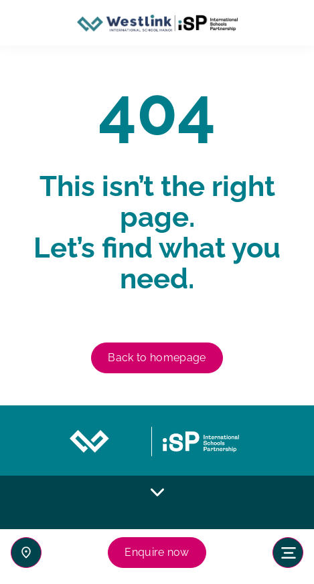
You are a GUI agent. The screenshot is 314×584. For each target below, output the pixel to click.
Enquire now (157, 552)
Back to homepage (157, 357)
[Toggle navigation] (287, 552)
